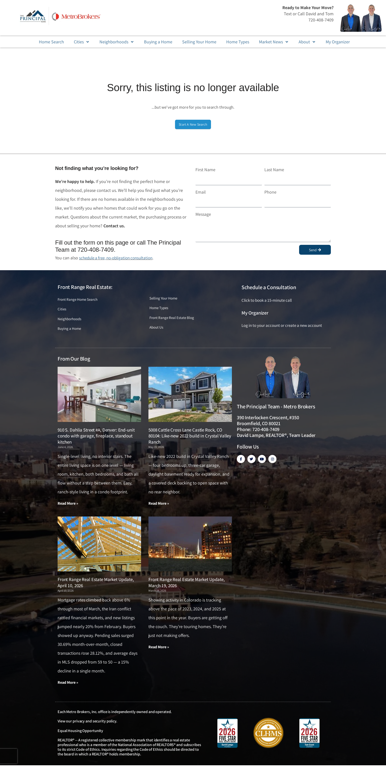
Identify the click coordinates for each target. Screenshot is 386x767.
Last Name (274, 169)
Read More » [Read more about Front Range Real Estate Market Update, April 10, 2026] (68, 684)
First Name (205, 169)
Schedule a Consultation (268, 287)
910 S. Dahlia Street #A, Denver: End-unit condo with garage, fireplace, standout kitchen (96, 437)
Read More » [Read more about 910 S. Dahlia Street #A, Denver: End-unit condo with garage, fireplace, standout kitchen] (68, 505)
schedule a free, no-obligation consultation (119, 258)
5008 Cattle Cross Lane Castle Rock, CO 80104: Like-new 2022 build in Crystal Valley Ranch (189, 437)
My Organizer (254, 313)
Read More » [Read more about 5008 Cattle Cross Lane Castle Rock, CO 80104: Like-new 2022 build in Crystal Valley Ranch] (158, 505)
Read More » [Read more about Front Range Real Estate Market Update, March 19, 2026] (158, 648)
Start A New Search (193, 124)
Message (203, 214)
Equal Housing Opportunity (80, 732)
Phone (270, 192)
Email (200, 192)
